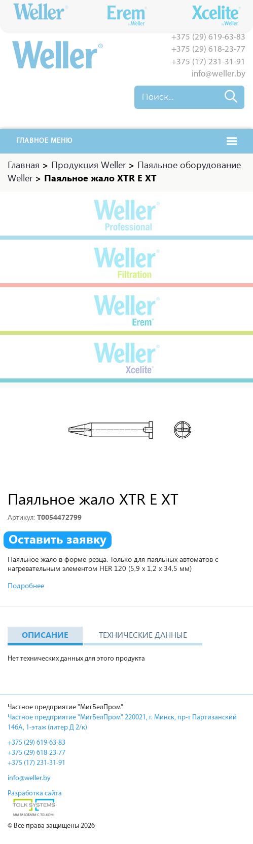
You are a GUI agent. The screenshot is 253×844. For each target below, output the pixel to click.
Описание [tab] (45, 634)
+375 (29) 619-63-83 (208, 37)
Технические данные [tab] (143, 634)
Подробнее (26, 585)
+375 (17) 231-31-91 (208, 62)
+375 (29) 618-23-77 (208, 49)
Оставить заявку (57, 539)
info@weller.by (218, 74)
